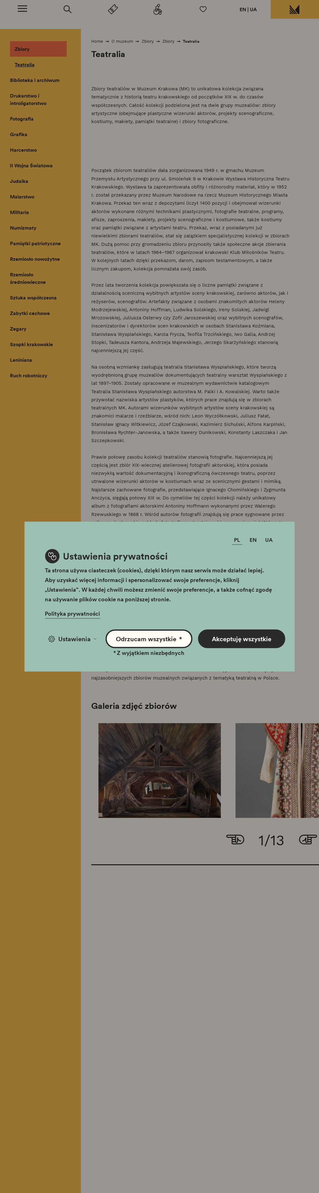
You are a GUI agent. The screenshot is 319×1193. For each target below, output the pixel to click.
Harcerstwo (23, 149)
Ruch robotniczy (28, 375)
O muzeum (122, 41)
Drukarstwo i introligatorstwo (28, 99)
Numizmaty (23, 227)
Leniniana (21, 359)
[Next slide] (308, 840)
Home (97, 41)
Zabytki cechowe (30, 313)
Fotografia (22, 118)
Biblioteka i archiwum (35, 80)
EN (243, 9)
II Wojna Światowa (31, 165)
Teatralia (25, 64)
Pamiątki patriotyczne (35, 243)
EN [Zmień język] (253, 539)
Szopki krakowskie (31, 344)
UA (253, 9)
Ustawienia (72, 638)
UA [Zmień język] (269, 539)
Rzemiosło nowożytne (35, 258)
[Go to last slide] (235, 840)
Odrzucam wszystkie (149, 639)
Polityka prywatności (72, 613)
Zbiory (22, 48)
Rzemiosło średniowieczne (28, 278)
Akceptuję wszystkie (241, 638)
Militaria (19, 212)
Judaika (19, 181)
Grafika (18, 134)
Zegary (18, 328)
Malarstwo (22, 196)
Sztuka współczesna (33, 297)
